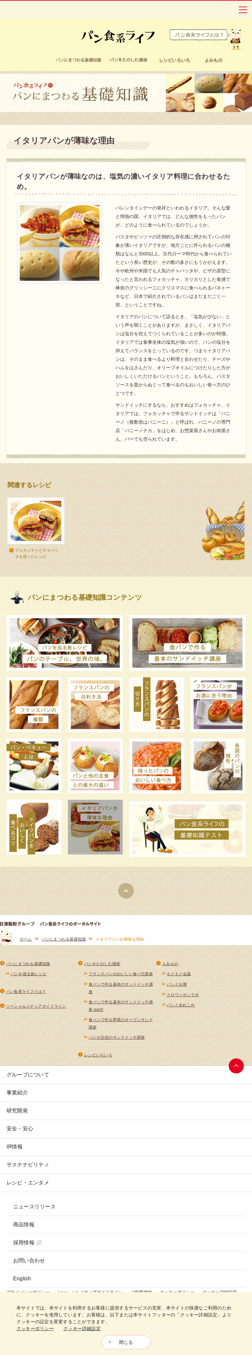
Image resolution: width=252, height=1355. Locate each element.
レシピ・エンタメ (28, 1182)
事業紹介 (17, 1092)
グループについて (28, 1074)
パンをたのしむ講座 (102, 963)
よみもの (170, 963)
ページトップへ (236, 1065)
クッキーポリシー (35, 1328)
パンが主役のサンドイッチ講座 (117, 1037)
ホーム (26, 939)
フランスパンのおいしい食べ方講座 (121, 974)
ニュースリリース (34, 1206)
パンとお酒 (177, 984)
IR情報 (15, 1146)
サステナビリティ (28, 1164)
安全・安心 (20, 1128)
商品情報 (23, 1224)
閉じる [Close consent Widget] (126, 1342)
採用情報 (27, 1242)
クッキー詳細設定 (82, 1328)
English (22, 1278)
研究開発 (17, 1110)
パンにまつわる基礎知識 (64, 939)
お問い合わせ (29, 1260)
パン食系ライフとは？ (26, 991)
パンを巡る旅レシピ (28, 974)
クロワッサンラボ (183, 995)
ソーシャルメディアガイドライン (36, 1006)
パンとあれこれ (181, 1005)
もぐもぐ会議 (179, 974)
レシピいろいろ (98, 1055)
